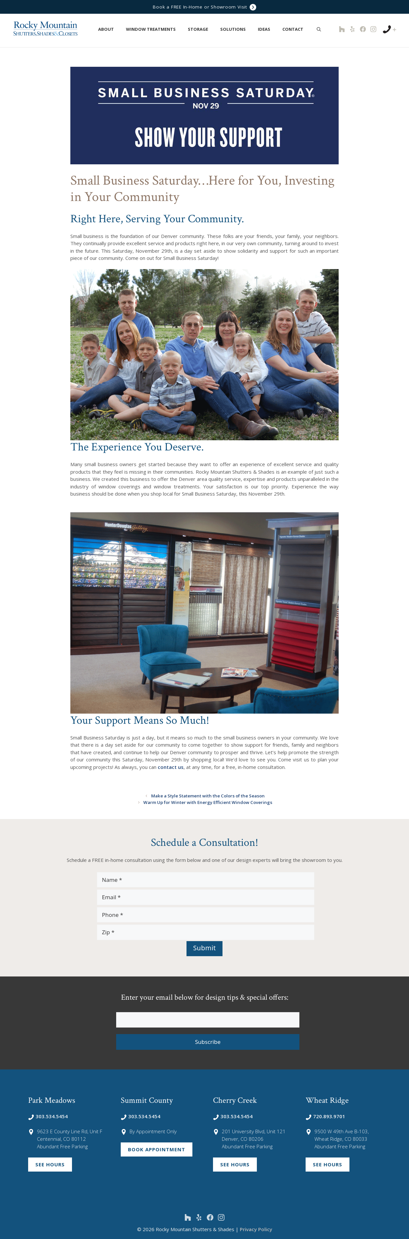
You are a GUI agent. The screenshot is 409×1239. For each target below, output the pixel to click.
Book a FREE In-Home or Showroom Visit (204, 7)
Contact (296, 29)
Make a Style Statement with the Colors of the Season (207, 796)
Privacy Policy (256, 1229)
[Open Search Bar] (318, 29)
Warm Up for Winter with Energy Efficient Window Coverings (208, 802)
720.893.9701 (325, 1116)
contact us (171, 767)
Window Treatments (154, 29)
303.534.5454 (48, 1116)
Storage (201, 29)
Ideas (267, 29)
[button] (118, 29)
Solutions (236, 29)
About (109, 29)
